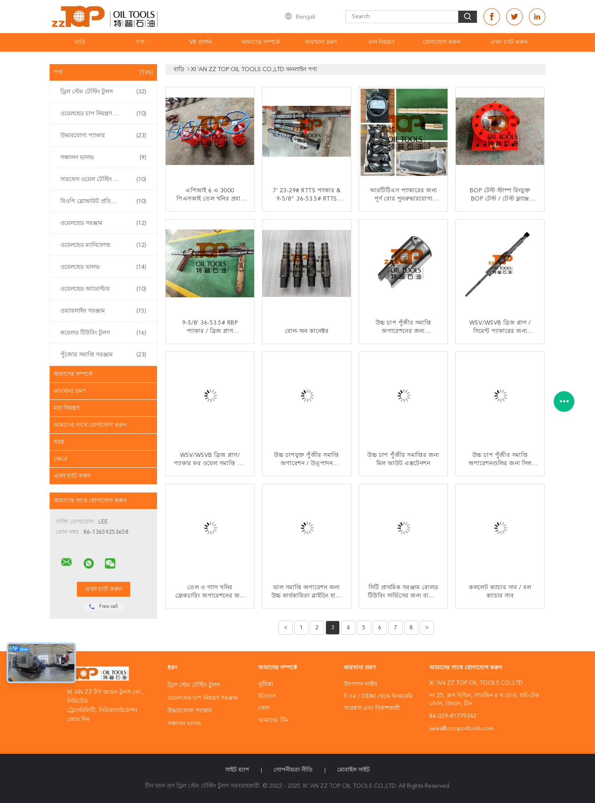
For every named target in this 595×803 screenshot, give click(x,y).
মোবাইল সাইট (353, 770)
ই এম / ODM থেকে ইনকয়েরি (378, 696)
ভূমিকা (265, 684)
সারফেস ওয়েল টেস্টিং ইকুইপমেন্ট (103, 179)
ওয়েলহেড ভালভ (103, 267)
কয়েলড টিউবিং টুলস (103, 333)
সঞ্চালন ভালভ (103, 157)
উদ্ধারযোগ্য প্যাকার (103, 135)
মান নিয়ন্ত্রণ (381, 42)
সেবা (263, 708)
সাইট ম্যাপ (237, 770)
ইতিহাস (267, 696)
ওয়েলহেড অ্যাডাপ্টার (103, 289)
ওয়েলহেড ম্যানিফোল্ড (103, 245)
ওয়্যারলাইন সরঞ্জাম (103, 311)
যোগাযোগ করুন (441, 42)
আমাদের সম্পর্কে (260, 42)
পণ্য (140, 42)
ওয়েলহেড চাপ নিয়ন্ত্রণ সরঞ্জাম (103, 114)
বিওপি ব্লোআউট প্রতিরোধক (103, 201)
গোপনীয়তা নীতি (293, 770)
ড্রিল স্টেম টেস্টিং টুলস (103, 92)
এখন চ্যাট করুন (508, 42)
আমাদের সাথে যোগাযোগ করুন (90, 425)
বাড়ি (79, 42)
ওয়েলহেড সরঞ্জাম (103, 223)
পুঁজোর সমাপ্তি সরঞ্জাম (103, 355)
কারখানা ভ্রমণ (321, 42)
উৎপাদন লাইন (360, 684)
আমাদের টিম (273, 720)
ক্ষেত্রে (60, 459)
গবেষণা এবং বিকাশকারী (372, 708)
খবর (59, 442)
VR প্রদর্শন (200, 42)
